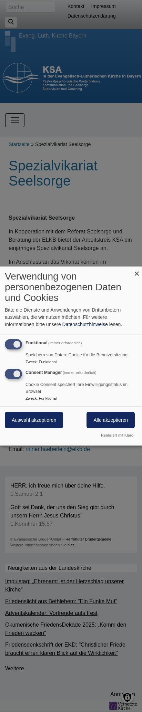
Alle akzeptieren (110, 420)
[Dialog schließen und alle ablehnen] (137, 270)
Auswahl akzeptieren (34, 420)
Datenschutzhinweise (85, 324)
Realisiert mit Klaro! (117, 435)
